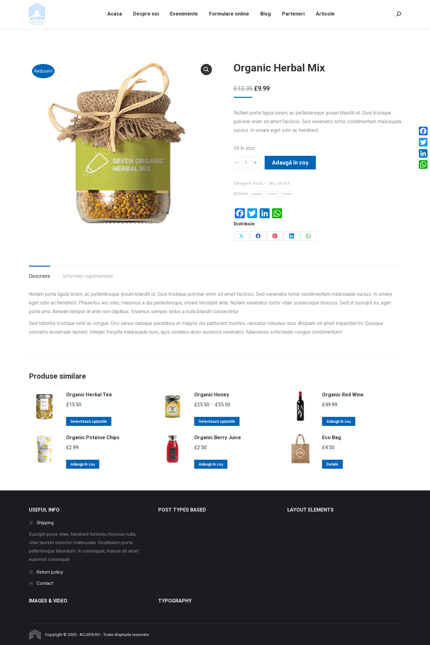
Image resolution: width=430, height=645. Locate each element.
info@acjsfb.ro (47, 6)
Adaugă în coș (290, 162)
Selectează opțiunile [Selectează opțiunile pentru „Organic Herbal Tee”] (88, 421)
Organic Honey (211, 395)
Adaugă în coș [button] (338, 421)
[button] (206, 69)
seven (272, 194)
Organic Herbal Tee (89, 395)
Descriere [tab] (39, 276)
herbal (287, 194)
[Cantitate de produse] (246, 162)
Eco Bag (331, 437)
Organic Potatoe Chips (92, 437)
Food (257, 183)
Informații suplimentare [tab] (88, 276)
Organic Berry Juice (217, 437)
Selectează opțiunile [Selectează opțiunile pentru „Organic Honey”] (217, 421)
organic (257, 194)
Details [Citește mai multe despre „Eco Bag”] (332, 464)
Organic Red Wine (343, 395)
